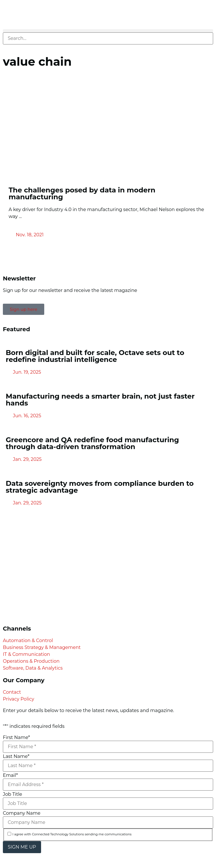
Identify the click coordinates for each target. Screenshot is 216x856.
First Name (16, 737)
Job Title (12, 794)
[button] (108, 30)
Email (10, 775)
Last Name (16, 756)
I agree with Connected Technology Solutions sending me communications (72, 834)
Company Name (22, 813)
